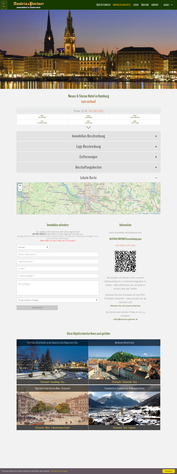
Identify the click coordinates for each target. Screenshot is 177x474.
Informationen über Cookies (59, 471)
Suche (136, 4)
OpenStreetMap (155, 213)
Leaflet (140, 213)
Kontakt (155, 4)
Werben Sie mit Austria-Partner (125, 305)
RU (3, 3)
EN (3, 6)
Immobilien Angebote (122, 4)
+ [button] (20, 186)
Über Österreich (103, 4)
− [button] (20, 189)
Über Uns (145, 4)
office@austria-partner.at (125, 319)
